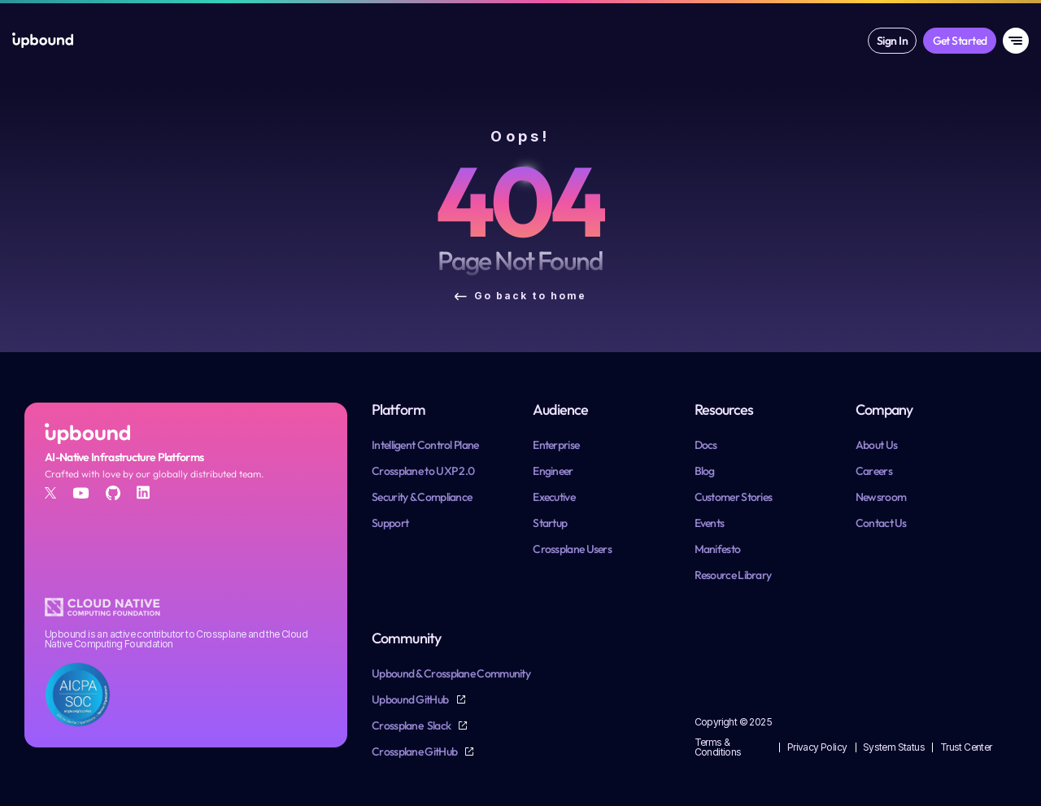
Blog (705, 471)
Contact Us (881, 523)
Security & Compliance (422, 497)
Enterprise (556, 445)
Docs (706, 445)
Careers (874, 471)
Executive (554, 497)
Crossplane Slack (412, 725)
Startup (550, 523)
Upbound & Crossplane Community (451, 673)
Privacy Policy (817, 747)
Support (390, 523)
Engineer (553, 471)
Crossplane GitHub (415, 751)
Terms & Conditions (718, 747)
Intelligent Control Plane (425, 445)
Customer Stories (734, 497)
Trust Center (966, 747)
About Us (876, 445)
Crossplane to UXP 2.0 (423, 471)
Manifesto (718, 549)
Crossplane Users (572, 549)
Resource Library (733, 575)
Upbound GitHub (411, 699)
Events (710, 523)
